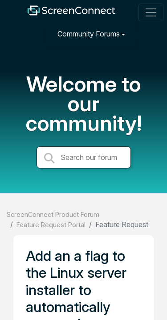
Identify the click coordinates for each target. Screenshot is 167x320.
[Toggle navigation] (150, 12)
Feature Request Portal (51, 224)
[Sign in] (149, 33)
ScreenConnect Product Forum (53, 214)
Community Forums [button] (88, 33)
